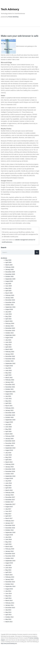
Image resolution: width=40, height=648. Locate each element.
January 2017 (9, 523)
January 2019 (9, 466)
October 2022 (9, 361)
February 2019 (9, 464)
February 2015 (9, 577)
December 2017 (10, 497)
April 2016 (8, 544)
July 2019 (8, 452)
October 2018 (9, 473)
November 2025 (10, 274)
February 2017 (9, 520)
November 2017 (10, 499)
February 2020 (9, 436)
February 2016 (9, 549)
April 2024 (8, 318)
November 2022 (10, 358)
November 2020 (10, 415)
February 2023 (9, 351)
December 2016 (10, 525)
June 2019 (8, 455)
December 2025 (10, 272)
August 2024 (9, 309)
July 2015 (8, 565)
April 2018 (8, 488)
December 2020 (10, 412)
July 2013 (8, 610)
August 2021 (9, 394)
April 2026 (8, 262)
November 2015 (10, 556)
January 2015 (9, 579)
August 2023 (9, 337)
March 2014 (8, 600)
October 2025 (9, 276)
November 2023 (10, 330)
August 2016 (9, 534)
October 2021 (9, 389)
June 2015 (8, 567)
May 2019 (8, 457)
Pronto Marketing (13, 16)
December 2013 (10, 607)
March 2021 (8, 405)
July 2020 (8, 424)
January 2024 (9, 326)
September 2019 (10, 448)
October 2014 (9, 584)
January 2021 (9, 410)
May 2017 (8, 513)
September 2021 (10, 391)
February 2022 (9, 380)
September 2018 (10, 476)
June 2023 (8, 342)
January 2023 (9, 354)
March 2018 (8, 490)
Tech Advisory (10, 9)
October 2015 (9, 558)
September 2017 (10, 504)
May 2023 (8, 344)
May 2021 (8, 401)
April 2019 (8, 459)
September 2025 (10, 279)
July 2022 (8, 368)
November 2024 (10, 302)
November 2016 (10, 527)
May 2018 (8, 485)
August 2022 (9, 365)
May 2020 (8, 429)
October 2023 (9, 333)
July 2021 (8, 396)
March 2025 (8, 293)
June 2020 (8, 426)
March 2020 (8, 434)
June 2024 (8, 314)
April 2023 (8, 347)
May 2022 (8, 373)
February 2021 (9, 408)
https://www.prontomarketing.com (9, 643)
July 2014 (8, 591)
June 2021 (8, 398)
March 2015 (8, 574)
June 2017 (8, 511)
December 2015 (10, 553)
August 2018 (9, 478)
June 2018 (8, 483)
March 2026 (8, 265)
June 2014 (8, 593)
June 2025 (8, 286)
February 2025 (9, 295)
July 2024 (8, 311)
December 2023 (10, 328)
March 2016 (8, 546)
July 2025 (8, 283)
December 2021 (10, 384)
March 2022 (8, 377)
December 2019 (10, 441)
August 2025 (9, 281)
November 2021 (10, 387)
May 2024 (8, 316)
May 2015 (8, 570)
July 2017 (8, 509)
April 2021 (8, 403)
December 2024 (10, 300)
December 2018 (10, 469)
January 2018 (9, 495)
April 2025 (8, 290)
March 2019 (8, 462)
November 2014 (10, 581)
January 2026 (9, 269)
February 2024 (9, 323)
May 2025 (8, 288)
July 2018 (8, 481)
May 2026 (8, 260)
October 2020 (9, 417)
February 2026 (9, 267)
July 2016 (8, 537)
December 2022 (10, 356)
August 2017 (9, 506)
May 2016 (8, 542)
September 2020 (10, 419)
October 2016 (9, 530)
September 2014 (10, 586)
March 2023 (8, 349)
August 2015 (9, 563)
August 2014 (9, 589)
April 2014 (8, 598)
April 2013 (8, 614)
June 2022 (8, 370)
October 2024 (9, 304)
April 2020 (8, 431)
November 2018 (10, 471)
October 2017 (9, 502)
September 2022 (10, 363)
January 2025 (9, 297)
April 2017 (8, 516)
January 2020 (9, 438)
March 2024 (8, 321)
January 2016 (9, 551)
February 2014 (9, 603)
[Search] (37, 252)
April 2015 (8, 572)
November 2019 (10, 443)
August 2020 (9, 422)
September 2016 (10, 532)
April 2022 (8, 375)
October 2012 (9, 617)
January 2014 (9, 605)
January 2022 (9, 382)
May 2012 (8, 619)
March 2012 (8, 621)
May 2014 (8, 596)
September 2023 (10, 335)
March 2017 (8, 518)
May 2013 (8, 612)
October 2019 (9, 445)
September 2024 (10, 307)
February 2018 (9, 492)
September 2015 (10, 560)
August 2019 (9, 450)
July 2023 (8, 340)
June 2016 (8, 539)
